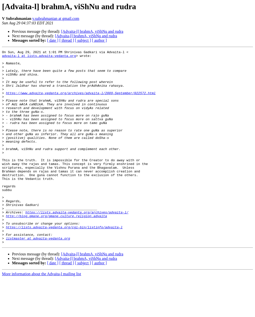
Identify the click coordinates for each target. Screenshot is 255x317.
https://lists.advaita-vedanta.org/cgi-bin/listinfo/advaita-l (64, 263)
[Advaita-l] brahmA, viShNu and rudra (92, 31)
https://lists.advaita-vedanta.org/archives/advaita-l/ (76, 245)
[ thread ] (66, 40)
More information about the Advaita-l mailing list (41, 313)
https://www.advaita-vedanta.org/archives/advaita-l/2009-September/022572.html (81, 102)
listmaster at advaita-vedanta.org (38, 276)
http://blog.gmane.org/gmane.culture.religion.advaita (56, 249)
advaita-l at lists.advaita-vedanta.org (39, 57)
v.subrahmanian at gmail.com (55, 18)
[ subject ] (83, 40)
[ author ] (99, 40)
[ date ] (52, 40)
